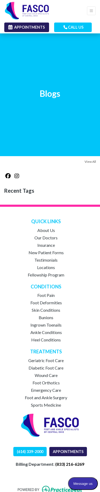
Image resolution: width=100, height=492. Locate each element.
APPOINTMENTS (68, 451)
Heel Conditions (46, 339)
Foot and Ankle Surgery (46, 397)
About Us (46, 230)
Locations (46, 267)
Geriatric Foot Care (46, 360)
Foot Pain (46, 295)
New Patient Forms (46, 252)
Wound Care (46, 375)
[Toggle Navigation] (91, 10)
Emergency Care (46, 390)
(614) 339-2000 (30, 451)
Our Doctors (46, 237)
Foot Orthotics (46, 382)
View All (90, 162)
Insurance (46, 245)
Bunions (46, 317)
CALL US (73, 27)
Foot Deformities (46, 302)
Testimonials (46, 259)
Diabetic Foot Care (46, 367)
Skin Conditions (46, 310)
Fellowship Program (46, 274)
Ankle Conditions (46, 332)
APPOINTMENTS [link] (26, 27)
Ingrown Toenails (46, 324)
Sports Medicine (46, 404)
